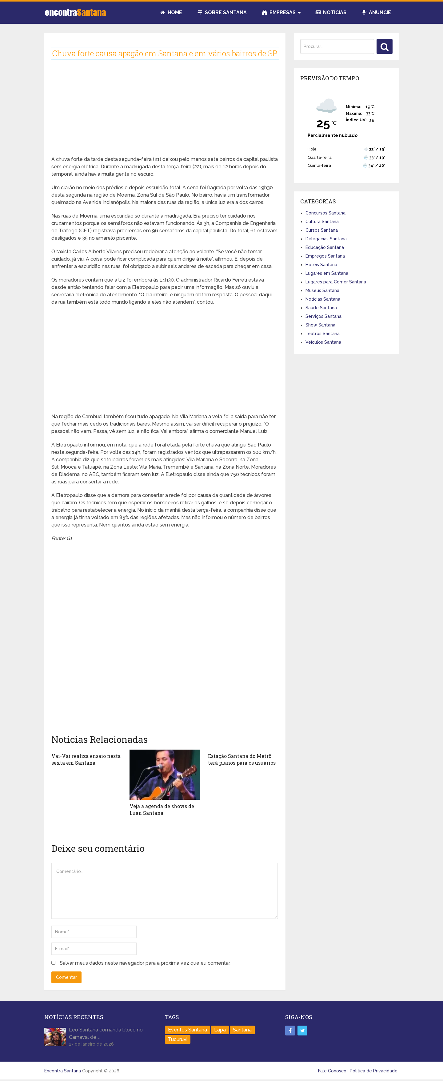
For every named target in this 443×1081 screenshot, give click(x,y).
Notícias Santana (322, 299)
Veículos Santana (323, 342)
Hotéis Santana (321, 264)
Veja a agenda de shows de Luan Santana (162, 809)
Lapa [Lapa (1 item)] (220, 1030)
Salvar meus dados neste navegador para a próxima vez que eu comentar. (145, 963)
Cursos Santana (321, 230)
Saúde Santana (321, 307)
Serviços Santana (323, 316)
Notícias (330, 12)
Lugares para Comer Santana (335, 281)
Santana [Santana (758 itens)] (242, 1030)
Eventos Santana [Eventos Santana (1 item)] (187, 1030)
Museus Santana (322, 290)
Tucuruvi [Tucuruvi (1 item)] (177, 1039)
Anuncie (376, 12)
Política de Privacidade (373, 1070)
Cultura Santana (322, 221)
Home (171, 12)
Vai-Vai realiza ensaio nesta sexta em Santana (86, 759)
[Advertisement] (164, 113)
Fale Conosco (332, 1070)
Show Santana (320, 324)
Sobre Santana (222, 12)
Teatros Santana (322, 333)
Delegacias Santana (326, 238)
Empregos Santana (325, 256)
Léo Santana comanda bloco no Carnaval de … (106, 1033)
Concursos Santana (325, 212)
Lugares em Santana (326, 273)
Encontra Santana (62, 1070)
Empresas (279, 12)
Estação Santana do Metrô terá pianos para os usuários (242, 759)
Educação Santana (324, 247)
